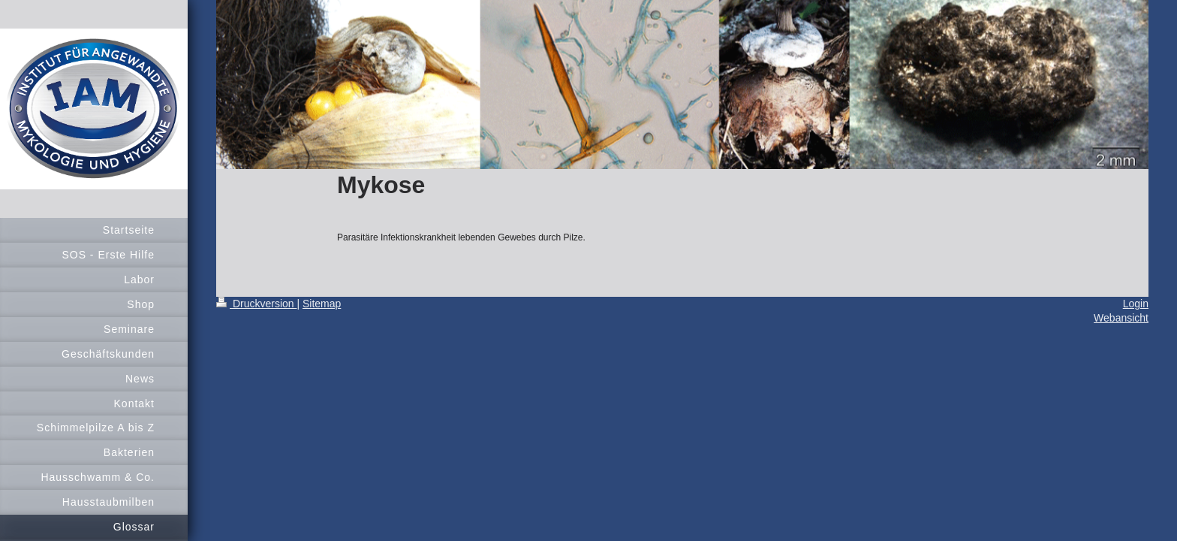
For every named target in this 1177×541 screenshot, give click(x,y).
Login (1135, 304)
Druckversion (256, 304)
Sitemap (322, 304)
